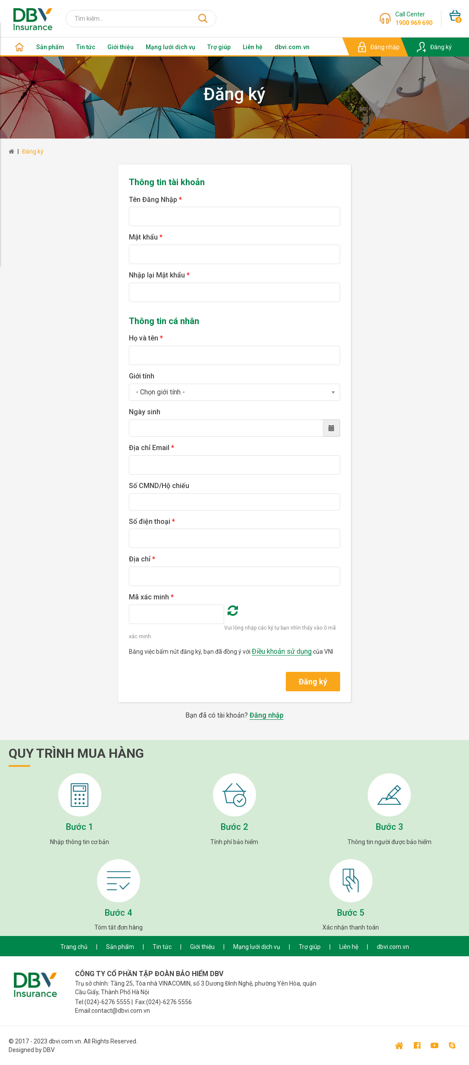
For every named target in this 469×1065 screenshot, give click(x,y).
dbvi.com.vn (292, 47)
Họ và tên (146, 338)
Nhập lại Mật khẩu (159, 275)
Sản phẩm (50, 47)
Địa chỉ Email (151, 448)
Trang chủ (74, 946)
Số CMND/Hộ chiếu (159, 486)
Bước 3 (389, 827)
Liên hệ (253, 47)
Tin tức (85, 47)
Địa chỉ (142, 559)
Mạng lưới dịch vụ (170, 47)
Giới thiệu (120, 47)
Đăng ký (33, 151)
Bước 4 (118, 912)
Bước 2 (234, 827)
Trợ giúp (219, 47)
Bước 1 (79, 827)
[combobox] (234, 392)
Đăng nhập (267, 715)
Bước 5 (350, 912)
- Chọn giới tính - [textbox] (160, 392)
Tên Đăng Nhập (155, 199)
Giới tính (141, 376)
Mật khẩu (146, 237)
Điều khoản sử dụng (282, 651)
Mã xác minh (151, 597)
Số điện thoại (152, 521)
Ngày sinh (144, 412)
